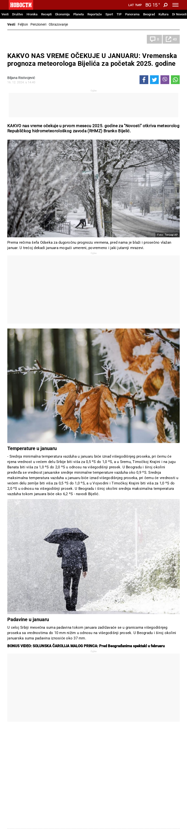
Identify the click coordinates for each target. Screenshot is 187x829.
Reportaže (94, 14)
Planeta (78, 14)
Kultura (163, 14)
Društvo (17, 14)
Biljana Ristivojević (21, 78)
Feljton (23, 24)
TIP (119, 14)
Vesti (5, 14)
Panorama (132, 14)
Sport (109, 14)
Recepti (46, 14)
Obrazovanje (58, 24)
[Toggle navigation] (175, 5)
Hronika (32, 14)
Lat (131, 5)
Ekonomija (62, 14)
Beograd (149, 14)
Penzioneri (38, 24)
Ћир (138, 5)
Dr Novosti (179, 14)
